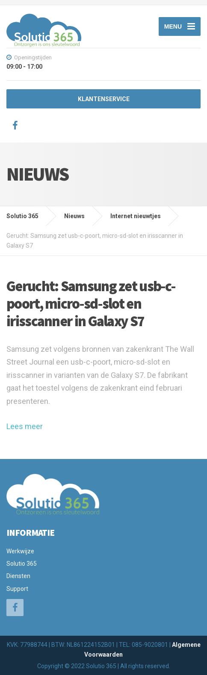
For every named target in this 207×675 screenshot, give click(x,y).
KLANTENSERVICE (104, 99)
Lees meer (24, 426)
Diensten (18, 576)
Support (17, 588)
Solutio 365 (21, 563)
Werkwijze (20, 551)
